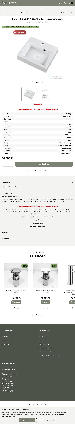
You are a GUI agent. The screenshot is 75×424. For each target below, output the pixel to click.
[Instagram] (41, 405)
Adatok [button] (5, 232)
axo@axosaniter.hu (37, 226)
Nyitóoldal (5, 336)
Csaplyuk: (8, 148)
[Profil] (65, 3)
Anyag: (7, 143)
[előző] (33, 82)
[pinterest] (40, 9)
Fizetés (41, 336)
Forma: (7, 145)
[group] (37, 286)
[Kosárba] (16, 302)
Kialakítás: (8, 130)
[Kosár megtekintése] (71, 3)
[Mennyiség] (8, 164)
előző (62, 13)
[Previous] (3, 94)
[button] (20, 3)
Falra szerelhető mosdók (20, 12)
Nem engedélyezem (46, 420)
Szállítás (41, 340)
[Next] (72, 94)
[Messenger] (34, 405)
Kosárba (44, 164)
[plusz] (12, 164)
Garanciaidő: (9, 132)
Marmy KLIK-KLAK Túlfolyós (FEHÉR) (46, 291)
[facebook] (35, 9)
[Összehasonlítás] (40, 170)
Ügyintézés (6, 344)
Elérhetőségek (44, 344)
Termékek (5, 340)
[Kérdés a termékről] (45, 170)
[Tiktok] (45, 405)
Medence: (8, 151)
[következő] (42, 82)
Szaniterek (8, 12)
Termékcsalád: (9, 116)
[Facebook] (30, 405)
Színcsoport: (9, 119)
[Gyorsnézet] (18, 308)
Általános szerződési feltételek (49, 356)
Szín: (6, 122)
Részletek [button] (6, 183)
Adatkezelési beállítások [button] (47, 348)
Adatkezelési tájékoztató (47, 352)
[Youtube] (38, 405)
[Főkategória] (2, 12)
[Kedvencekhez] (29, 170)
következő (69, 13)
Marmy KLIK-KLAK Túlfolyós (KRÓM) (16, 291)
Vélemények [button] (6, 238)
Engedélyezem (27, 420)
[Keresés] (59, 3)
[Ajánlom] (35, 170)
